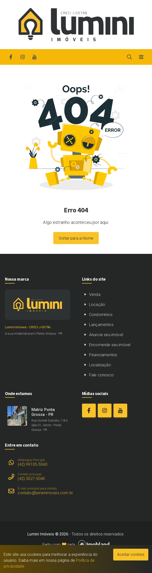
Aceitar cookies (130, 554)
